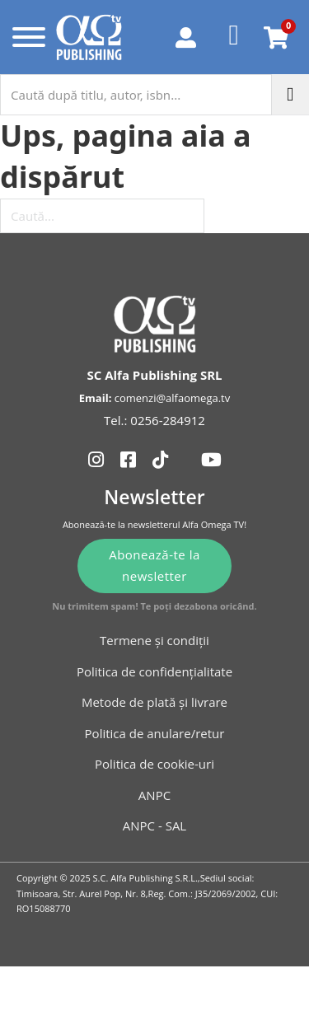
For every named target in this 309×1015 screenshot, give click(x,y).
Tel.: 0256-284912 (154, 420)
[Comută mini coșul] (276, 37)
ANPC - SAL (154, 825)
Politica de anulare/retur (155, 733)
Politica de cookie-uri (154, 763)
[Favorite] (234, 37)
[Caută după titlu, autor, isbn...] (136, 94)
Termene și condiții (154, 640)
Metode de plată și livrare (154, 702)
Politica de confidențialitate (154, 671)
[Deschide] (25, 37)
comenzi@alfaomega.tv (172, 398)
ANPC (154, 795)
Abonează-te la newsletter (154, 565)
